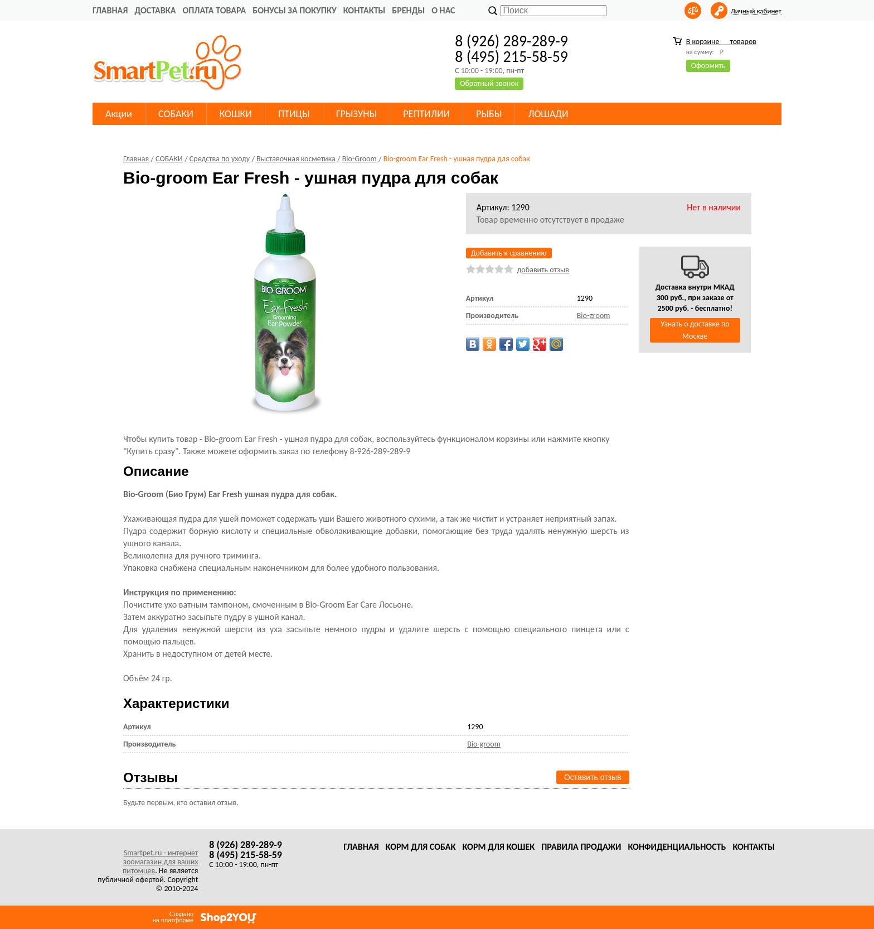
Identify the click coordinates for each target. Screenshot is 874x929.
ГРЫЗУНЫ (356, 114)
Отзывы (150, 777)
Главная (110, 10)
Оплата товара (214, 10)
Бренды (408, 10)
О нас (443, 10)
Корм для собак (421, 846)
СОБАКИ (175, 114)
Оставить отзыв (592, 777)
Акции (118, 114)
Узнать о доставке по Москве (695, 330)
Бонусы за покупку (294, 10)
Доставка (155, 10)
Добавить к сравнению (509, 253)
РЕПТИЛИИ (426, 114)
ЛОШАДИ (548, 114)
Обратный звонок (489, 83)
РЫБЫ (489, 114)
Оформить (708, 65)
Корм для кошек (498, 846)
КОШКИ (236, 114)
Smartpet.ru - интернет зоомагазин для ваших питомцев (160, 861)
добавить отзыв (543, 270)
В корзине (721, 41)
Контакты (364, 10)
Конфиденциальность (677, 846)
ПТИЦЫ (294, 114)
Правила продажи (581, 846)
